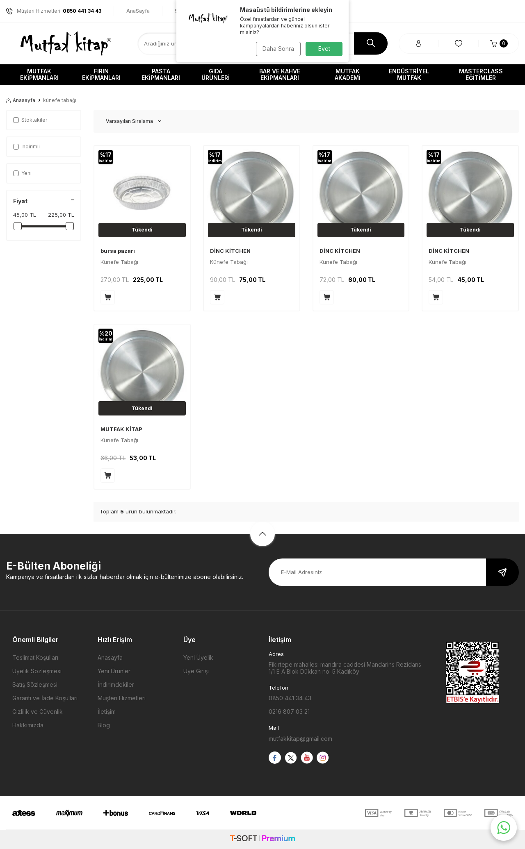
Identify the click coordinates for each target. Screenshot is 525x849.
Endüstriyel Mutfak (409, 74)
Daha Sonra (277, 48)
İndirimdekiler (116, 684)
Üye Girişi (196, 670)
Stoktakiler (30, 120)
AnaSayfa (138, 11)
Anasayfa (20, 100)
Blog (104, 725)
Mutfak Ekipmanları (39, 74)
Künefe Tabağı (119, 262)
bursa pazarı (117, 250)
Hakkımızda (27, 725)
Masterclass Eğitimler (481, 74)
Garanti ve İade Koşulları (45, 698)
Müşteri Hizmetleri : (53, 11)
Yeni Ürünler (114, 670)
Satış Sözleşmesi (34, 684)
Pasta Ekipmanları (161, 74)
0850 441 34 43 (290, 698)
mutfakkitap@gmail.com (300, 738)
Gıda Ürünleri (215, 74)
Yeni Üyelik (198, 657)
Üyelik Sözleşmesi (37, 670)
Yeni (22, 173)
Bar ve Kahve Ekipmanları (279, 74)
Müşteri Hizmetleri (122, 698)
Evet (324, 48)
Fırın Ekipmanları (101, 74)
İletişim (107, 711)
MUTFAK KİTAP (121, 429)
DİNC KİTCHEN (230, 250)
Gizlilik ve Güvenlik (37, 711)
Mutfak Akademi (348, 74)
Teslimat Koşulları (35, 657)
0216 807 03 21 (289, 711)
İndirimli (26, 146)
